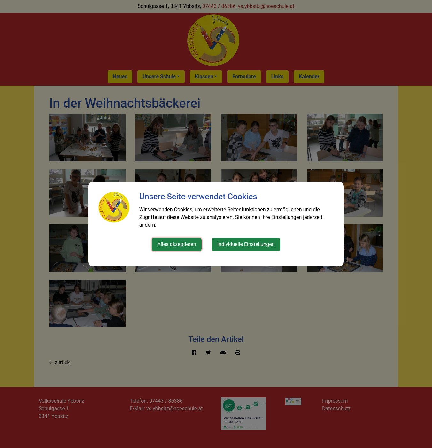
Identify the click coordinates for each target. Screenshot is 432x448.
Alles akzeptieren (176, 244)
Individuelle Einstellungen (246, 244)
